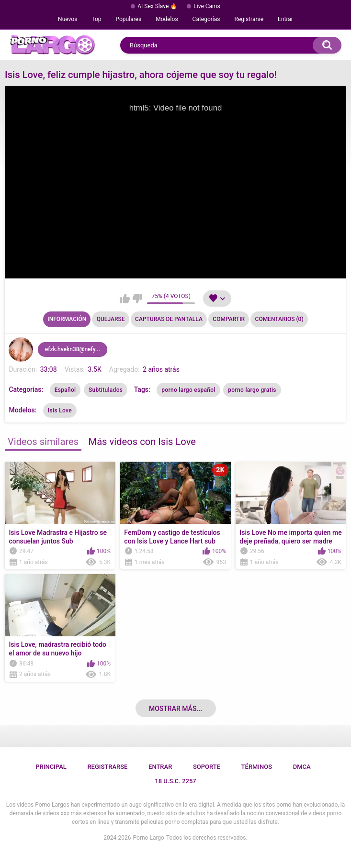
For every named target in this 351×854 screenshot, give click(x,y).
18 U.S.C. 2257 (175, 781)
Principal (51, 766)
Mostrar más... (175, 708)
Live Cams (206, 6)
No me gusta (137, 298)
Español (65, 390)
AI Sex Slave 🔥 (157, 6)
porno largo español (188, 390)
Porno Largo (148, 837)
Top (96, 19)
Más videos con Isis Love (142, 441)
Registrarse (249, 19)
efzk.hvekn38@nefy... (72, 349)
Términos (256, 766)
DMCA (302, 766)
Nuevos (67, 19)
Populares (129, 19)
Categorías (206, 19)
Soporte (206, 766)
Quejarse (111, 319)
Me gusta (125, 298)
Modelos (167, 19)
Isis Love (60, 410)
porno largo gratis (252, 390)
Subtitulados (106, 390)
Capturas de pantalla (169, 319)
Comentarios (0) (279, 319)
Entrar (285, 19)
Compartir (229, 319)
